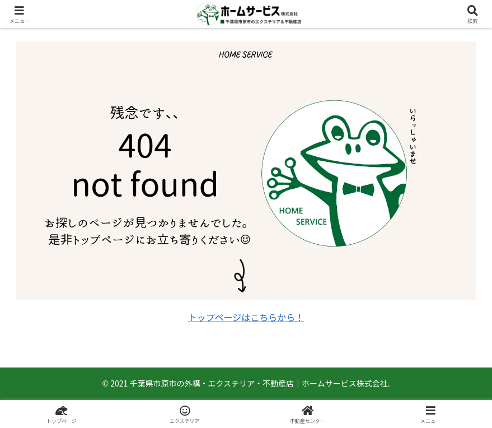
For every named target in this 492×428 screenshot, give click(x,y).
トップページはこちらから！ (246, 317)
